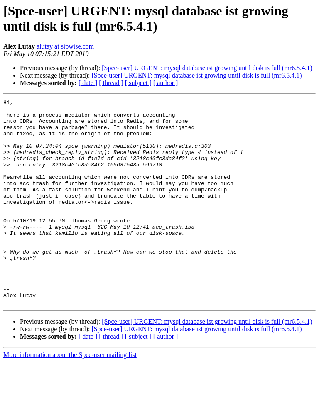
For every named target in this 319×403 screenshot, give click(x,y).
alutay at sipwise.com (65, 46)
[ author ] (165, 82)
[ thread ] (111, 82)
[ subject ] (138, 82)
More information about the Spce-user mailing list (70, 395)
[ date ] (88, 82)
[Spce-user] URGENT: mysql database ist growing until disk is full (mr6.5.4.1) (207, 67)
